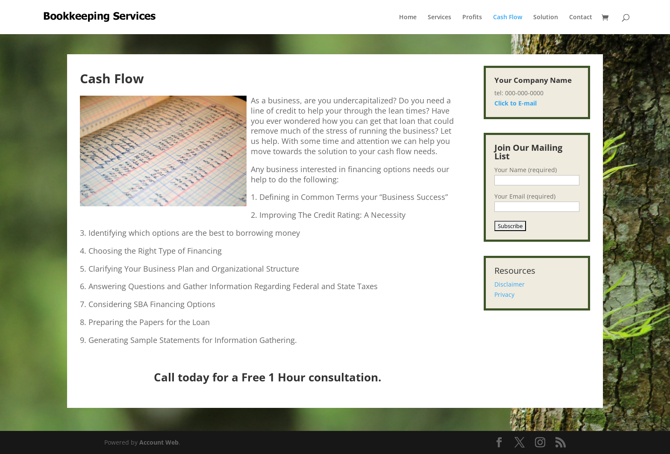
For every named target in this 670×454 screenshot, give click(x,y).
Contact (580, 17)
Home (408, 17)
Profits (472, 17)
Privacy (504, 294)
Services (439, 17)
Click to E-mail (515, 103)
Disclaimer (509, 284)
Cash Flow (507, 17)
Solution (545, 17)
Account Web (159, 442)
